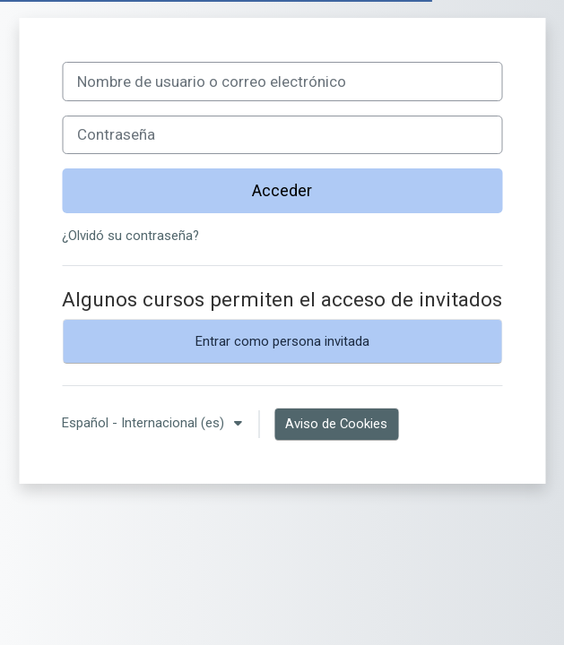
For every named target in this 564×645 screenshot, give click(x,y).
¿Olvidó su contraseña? (130, 236)
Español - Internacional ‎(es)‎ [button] (145, 423)
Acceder (282, 190)
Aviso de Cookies (336, 424)
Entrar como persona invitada (282, 341)
